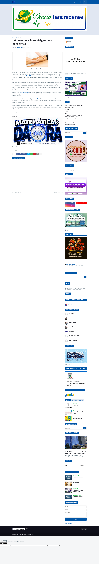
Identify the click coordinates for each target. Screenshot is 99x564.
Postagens (68, 41)
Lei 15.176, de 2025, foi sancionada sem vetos (33, 75)
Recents (81, 400)
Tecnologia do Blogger (70, 264)
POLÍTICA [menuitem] (67, 2)
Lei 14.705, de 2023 (24, 92)
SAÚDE (66, 113)
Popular (68, 400)
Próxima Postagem (58, 192)
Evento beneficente (77, 418)
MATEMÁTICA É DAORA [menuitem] (58, 2)
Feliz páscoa (76, 482)
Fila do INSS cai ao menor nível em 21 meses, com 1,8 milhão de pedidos (76, 452)
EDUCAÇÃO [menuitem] (73, 2)
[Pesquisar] (76, 132)
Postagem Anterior (17, 192)
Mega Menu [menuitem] (48, 2)
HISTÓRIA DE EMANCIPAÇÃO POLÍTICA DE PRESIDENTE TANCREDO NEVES (73, 116)
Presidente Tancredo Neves (78, 412)
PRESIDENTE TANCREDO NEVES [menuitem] (28, 2)
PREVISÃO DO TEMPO (69, 107)
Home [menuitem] (18, 2)
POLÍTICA (66, 111)
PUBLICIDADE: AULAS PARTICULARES (78, 490)
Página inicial (15, 37)
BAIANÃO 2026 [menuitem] (40, 2)
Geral (20, 37)
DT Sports (75, 405)
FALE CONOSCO (68, 109)
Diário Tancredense (69, 523)
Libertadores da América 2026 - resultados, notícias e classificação (74, 123)
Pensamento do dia (78, 477)
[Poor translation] (5, 543)
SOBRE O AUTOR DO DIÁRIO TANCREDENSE (74, 105)
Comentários (69, 42)
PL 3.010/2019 (36, 99)
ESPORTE (66, 121)
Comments (74, 400)
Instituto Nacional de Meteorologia (72, 118)
